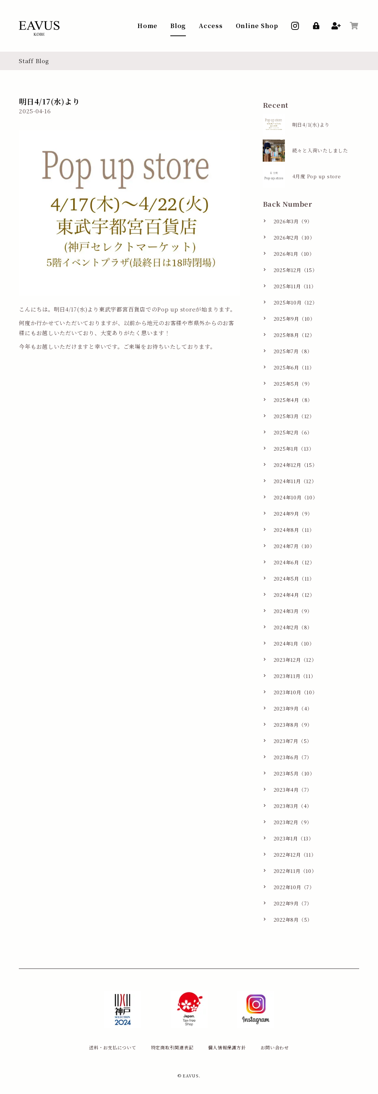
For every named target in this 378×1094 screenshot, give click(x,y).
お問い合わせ (274, 1047)
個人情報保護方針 (227, 1047)
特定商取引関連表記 (172, 1047)
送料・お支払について (112, 1047)
